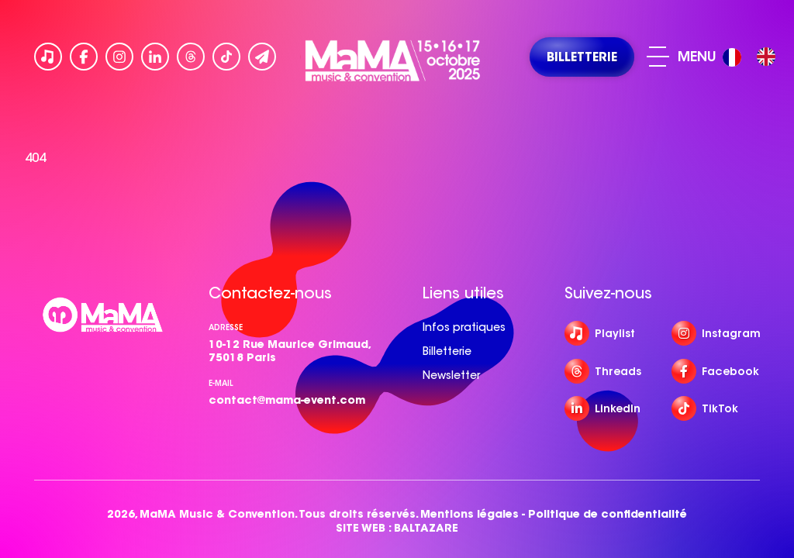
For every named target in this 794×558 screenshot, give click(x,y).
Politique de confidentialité (607, 514)
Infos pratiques (464, 327)
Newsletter (451, 375)
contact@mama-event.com (287, 400)
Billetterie (447, 351)
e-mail (221, 383)
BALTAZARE (426, 528)
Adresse (226, 327)
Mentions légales (469, 514)
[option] (766, 56)
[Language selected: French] (753, 57)
